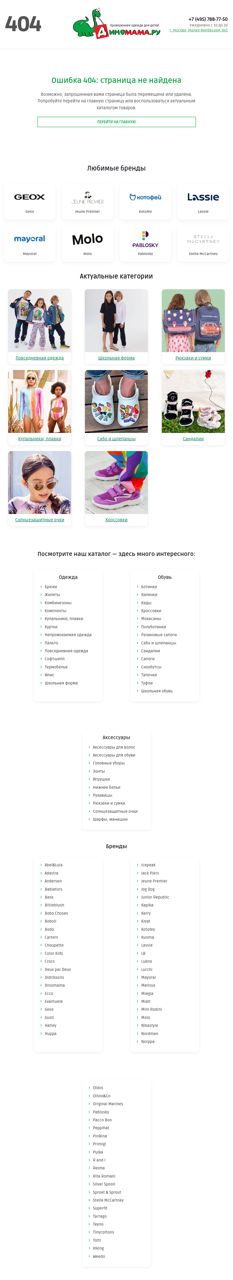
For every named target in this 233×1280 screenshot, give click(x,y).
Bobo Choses (56, 913)
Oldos (98, 1087)
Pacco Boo (102, 1120)
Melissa (148, 985)
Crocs (50, 961)
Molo (145, 1017)
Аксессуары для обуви (114, 755)
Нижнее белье (107, 787)
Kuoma (147, 937)
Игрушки (101, 779)
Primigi (99, 1144)
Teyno (98, 1224)
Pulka (98, 1152)
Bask (49, 897)
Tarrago (100, 1216)
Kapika (147, 905)
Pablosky (101, 1112)
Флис (49, 675)
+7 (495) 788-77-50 (208, 19)
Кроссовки (151, 610)
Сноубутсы (151, 667)
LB (143, 953)
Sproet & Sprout (107, 1192)
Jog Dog (148, 889)
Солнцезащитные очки (115, 811)
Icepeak (148, 865)
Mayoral (148, 977)
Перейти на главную (116, 122)
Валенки (149, 594)
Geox (49, 1009)
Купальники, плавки (64, 618)
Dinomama (55, 985)
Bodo (49, 929)
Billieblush (54, 905)
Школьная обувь (157, 691)
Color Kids (54, 953)
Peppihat (101, 1128)
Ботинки (149, 586)
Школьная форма (61, 683)
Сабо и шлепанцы (158, 643)
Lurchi (146, 969)
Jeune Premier (154, 881)
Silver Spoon (104, 1184)
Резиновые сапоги (159, 634)
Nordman (149, 1033)
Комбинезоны (58, 603)
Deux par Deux (58, 969)
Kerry (146, 913)
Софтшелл (55, 658)
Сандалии (150, 651)
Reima (99, 1168)
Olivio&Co (102, 1096)
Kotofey (148, 929)
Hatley (50, 1025)
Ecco (49, 993)
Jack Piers (150, 873)
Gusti (49, 1017)
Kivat (145, 921)
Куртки (51, 627)
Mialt (145, 1001)
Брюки (51, 586)
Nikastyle (149, 1025)
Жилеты (52, 594)
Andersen (53, 881)
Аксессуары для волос (114, 747)
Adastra (51, 873)
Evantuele (54, 1001)
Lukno (146, 961)
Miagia (147, 993)
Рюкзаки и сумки (109, 803)
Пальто (51, 643)
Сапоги (148, 658)
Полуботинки (153, 627)
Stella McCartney (108, 1200)
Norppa (147, 1041)
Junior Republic (155, 897)
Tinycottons (103, 1232)
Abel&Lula (54, 865)
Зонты (99, 771)
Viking (98, 1248)
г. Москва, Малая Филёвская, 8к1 (199, 30)
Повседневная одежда (66, 651)
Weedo (99, 1256)
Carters (51, 937)
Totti (97, 1240)
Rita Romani (104, 1176)
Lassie (147, 945)
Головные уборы (109, 763)
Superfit (100, 1208)
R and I (99, 1160)
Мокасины (151, 618)
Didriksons (54, 977)
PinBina (100, 1136)
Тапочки (149, 675)
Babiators (53, 889)
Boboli (50, 921)
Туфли (147, 683)
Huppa (51, 1033)
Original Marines (108, 1104)
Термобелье (56, 667)
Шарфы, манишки (110, 819)
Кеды (146, 603)
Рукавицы (102, 795)
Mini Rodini (151, 1009)
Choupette (54, 945)
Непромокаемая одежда (68, 634)
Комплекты (55, 610)
